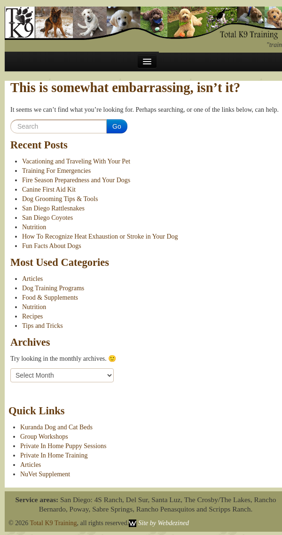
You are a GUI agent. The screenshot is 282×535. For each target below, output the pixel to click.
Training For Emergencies (56, 170)
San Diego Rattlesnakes (53, 208)
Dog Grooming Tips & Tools (60, 198)
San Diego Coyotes (47, 217)
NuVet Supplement (45, 474)
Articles (32, 278)
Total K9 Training (53, 523)
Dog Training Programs (53, 288)
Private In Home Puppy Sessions (63, 446)
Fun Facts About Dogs (51, 245)
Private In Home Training (54, 455)
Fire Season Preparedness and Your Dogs (76, 180)
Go (116, 126)
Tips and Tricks (42, 325)
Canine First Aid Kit (49, 189)
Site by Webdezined (163, 523)
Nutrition (34, 227)
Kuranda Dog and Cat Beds (56, 427)
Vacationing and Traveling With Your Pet (76, 161)
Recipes (32, 316)
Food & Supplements (50, 297)
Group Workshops (44, 436)
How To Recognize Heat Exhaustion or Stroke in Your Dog (100, 236)
